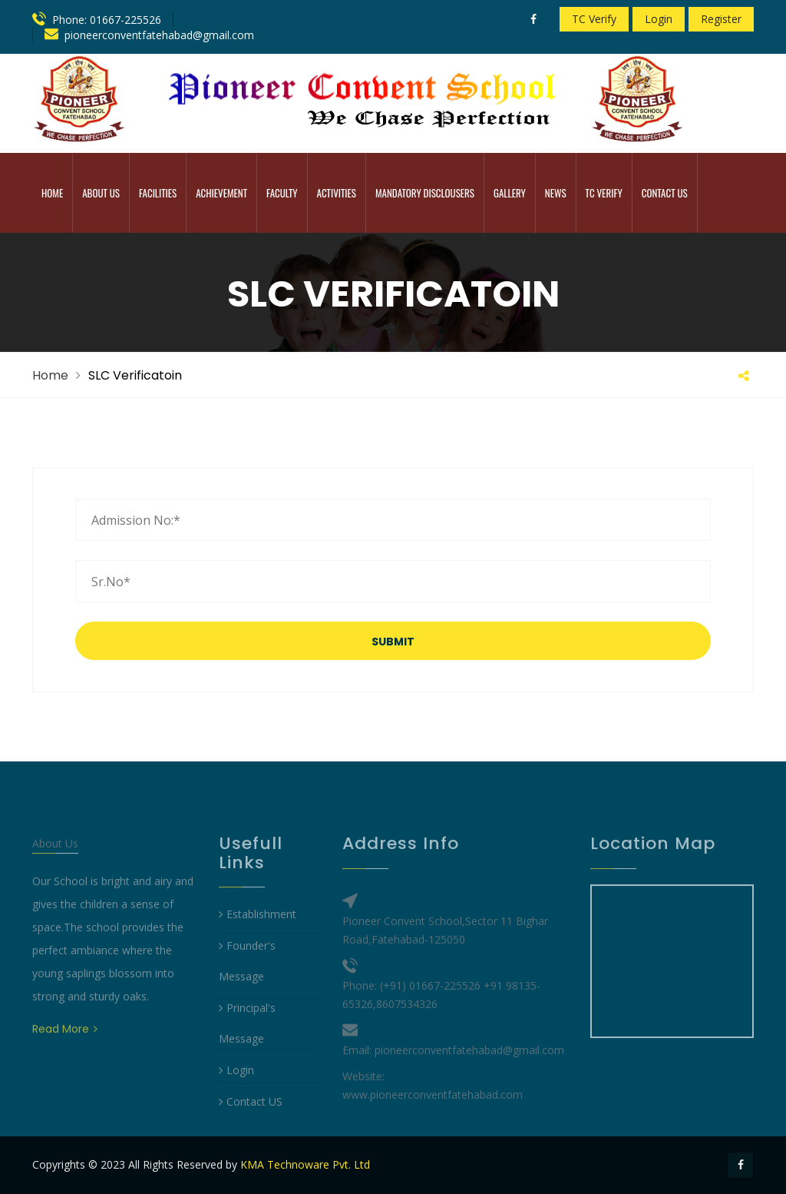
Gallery (510, 193)
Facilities (158, 193)
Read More (64, 1058)
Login (658, 19)
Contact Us (665, 193)
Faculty (281, 193)
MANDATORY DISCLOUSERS (424, 193)
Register (721, 19)
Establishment (257, 943)
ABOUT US (101, 193)
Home (52, 193)
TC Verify (594, 19)
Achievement (221, 193)
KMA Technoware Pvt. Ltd (305, 1164)
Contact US (250, 1130)
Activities (336, 193)
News (555, 193)
